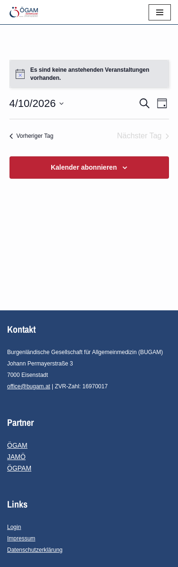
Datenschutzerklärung (35, 550)
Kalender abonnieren (84, 167)
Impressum (21, 538)
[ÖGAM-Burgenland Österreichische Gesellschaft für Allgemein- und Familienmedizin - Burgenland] (26, 12)
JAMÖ (16, 457)
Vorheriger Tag (31, 136)
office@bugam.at (28, 386)
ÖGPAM (19, 468)
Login (14, 527)
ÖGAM (17, 445)
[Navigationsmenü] (160, 12)
